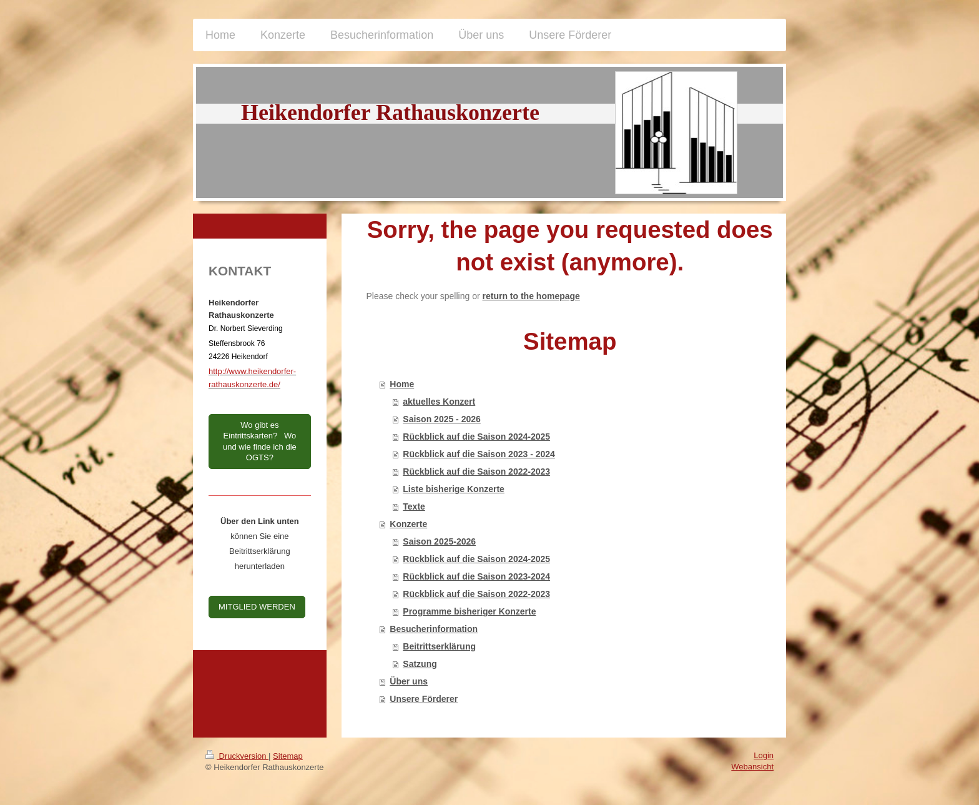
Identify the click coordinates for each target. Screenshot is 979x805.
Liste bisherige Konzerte (453, 489)
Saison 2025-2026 (439, 541)
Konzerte (408, 524)
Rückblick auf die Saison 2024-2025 (476, 437)
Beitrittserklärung (439, 646)
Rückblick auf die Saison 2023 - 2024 (479, 454)
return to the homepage (531, 296)
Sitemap (288, 756)
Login (764, 755)
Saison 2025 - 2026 (442, 419)
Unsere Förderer (424, 699)
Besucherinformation (434, 629)
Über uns (409, 681)
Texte (414, 506)
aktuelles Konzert (439, 402)
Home (402, 384)
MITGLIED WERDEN (257, 606)
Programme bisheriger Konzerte (469, 611)
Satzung (419, 664)
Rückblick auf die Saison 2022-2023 (476, 472)
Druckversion (236, 756)
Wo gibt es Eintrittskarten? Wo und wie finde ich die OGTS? (260, 441)
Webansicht (752, 766)
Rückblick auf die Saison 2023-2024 (476, 576)
